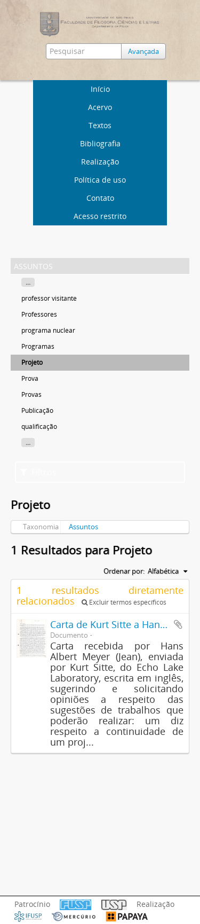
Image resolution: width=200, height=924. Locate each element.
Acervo (100, 107)
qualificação (39, 426)
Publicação (37, 410)
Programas (37, 346)
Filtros (38, 472)
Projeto (32, 362)
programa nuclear (48, 330)
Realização (100, 161)
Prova (29, 378)
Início (100, 89)
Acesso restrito (100, 216)
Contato (100, 198)
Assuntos (83, 526)
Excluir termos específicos (124, 602)
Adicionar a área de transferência (178, 624)
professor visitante (49, 298)
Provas (31, 394)
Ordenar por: (124, 571)
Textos (100, 125)
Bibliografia (100, 143)
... (28, 282)
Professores (39, 314)
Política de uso (100, 180)
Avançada (143, 51)
